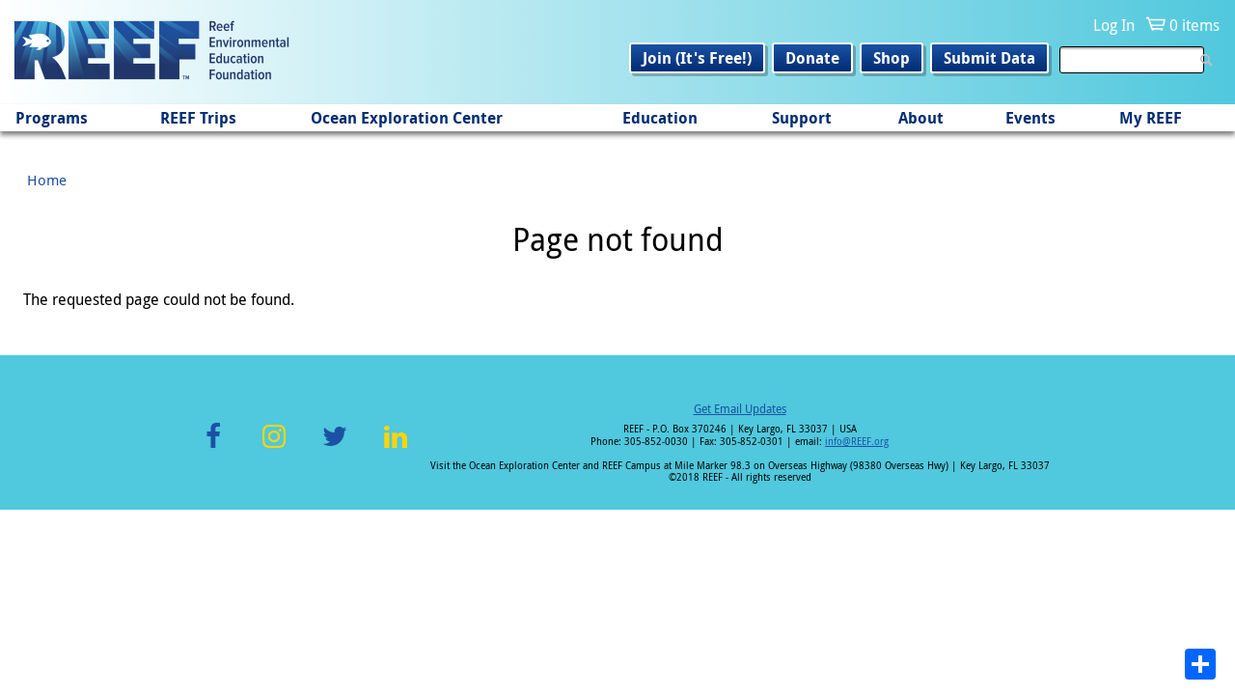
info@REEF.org (857, 441)
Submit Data (989, 58)
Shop (891, 58)
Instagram (274, 447)
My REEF (1150, 117)
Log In (1114, 25)
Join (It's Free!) (697, 58)
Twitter (334, 447)
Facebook (213, 447)
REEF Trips (198, 117)
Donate (812, 58)
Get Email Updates (740, 408)
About (921, 117)
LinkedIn (395, 447)
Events (1030, 117)
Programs (51, 117)
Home (47, 179)
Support (802, 117)
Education (660, 117)
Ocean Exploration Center (407, 117)
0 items (1194, 25)
